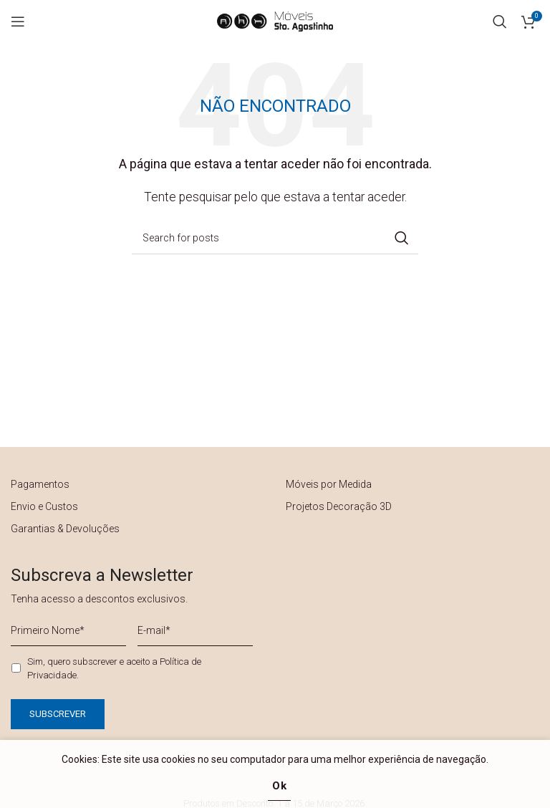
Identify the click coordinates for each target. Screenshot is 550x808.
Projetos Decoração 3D (339, 506)
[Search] (500, 21)
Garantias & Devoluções (65, 528)
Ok (279, 785)
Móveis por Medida (329, 484)
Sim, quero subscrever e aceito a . (114, 668)
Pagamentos (40, 484)
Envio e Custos (44, 506)
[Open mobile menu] (18, 21)
